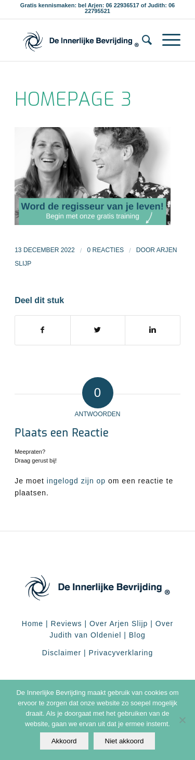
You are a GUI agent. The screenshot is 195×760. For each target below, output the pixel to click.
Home (32, 623)
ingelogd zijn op (76, 481)
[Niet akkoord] (182, 720)
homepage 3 (73, 99)
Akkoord (64, 741)
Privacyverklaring (121, 653)
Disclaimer (61, 653)
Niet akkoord (124, 741)
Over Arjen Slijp (118, 623)
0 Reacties (105, 250)
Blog (137, 635)
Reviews (66, 623)
